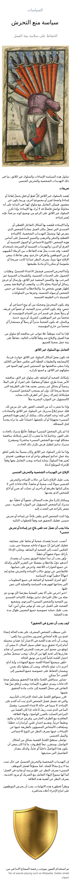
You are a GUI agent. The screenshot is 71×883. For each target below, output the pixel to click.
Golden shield (61, 873)
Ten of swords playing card (23, 873)
